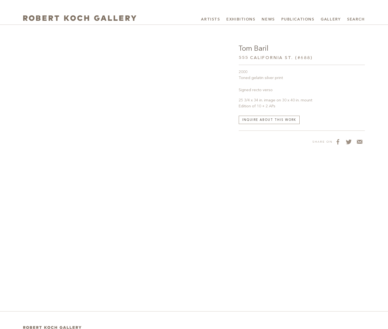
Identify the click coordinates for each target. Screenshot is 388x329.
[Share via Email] (359, 141)
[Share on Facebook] (338, 141)
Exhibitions (240, 19)
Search (356, 19)
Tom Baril (253, 48)
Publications (297, 19)
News (268, 19)
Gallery (331, 19)
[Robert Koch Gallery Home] (79, 19)
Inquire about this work (269, 120)
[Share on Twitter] (348, 141)
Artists (210, 19)
